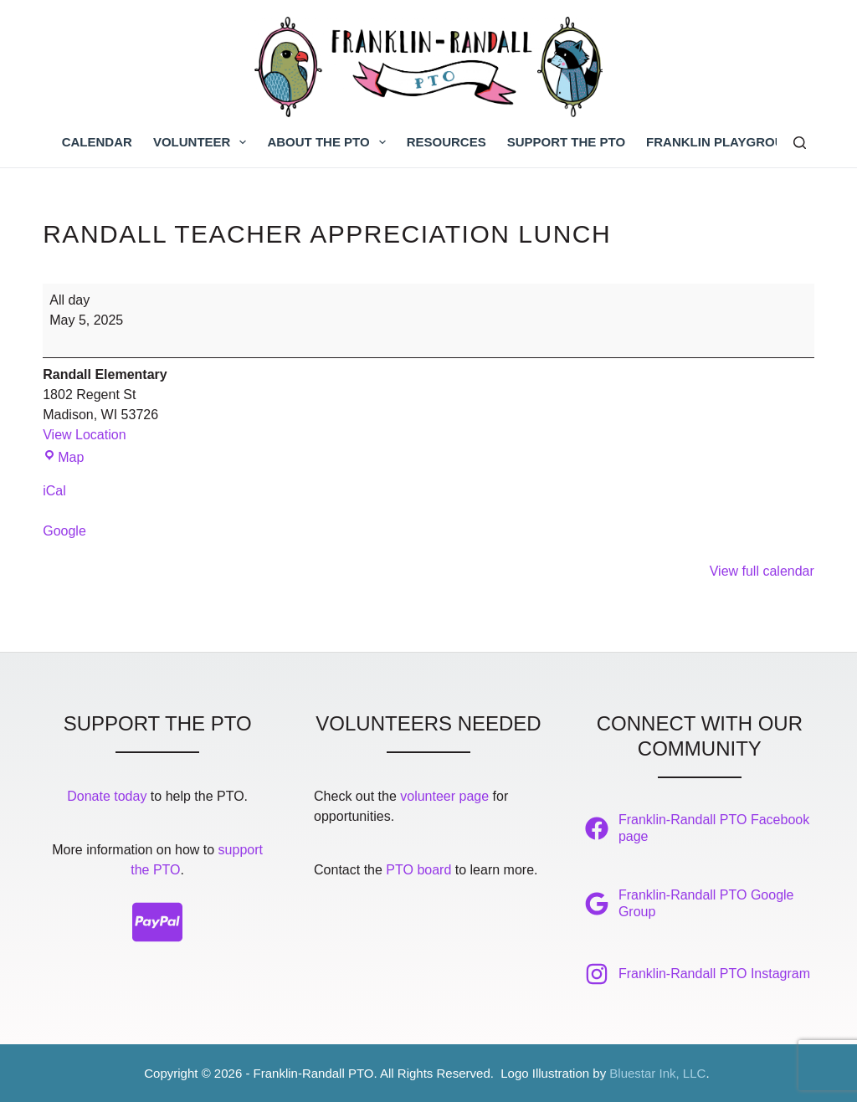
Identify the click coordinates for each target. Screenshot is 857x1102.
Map (63, 457)
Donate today (106, 796)
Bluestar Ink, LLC (657, 1073)
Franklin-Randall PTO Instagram (714, 973)
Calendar (97, 142)
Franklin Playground (724, 142)
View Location (84, 435)
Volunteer (203, 142)
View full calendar (762, 571)
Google (64, 531)
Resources (446, 142)
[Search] (799, 142)
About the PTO (329, 142)
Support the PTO (566, 142)
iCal (54, 491)
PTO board (418, 870)
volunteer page (444, 796)
